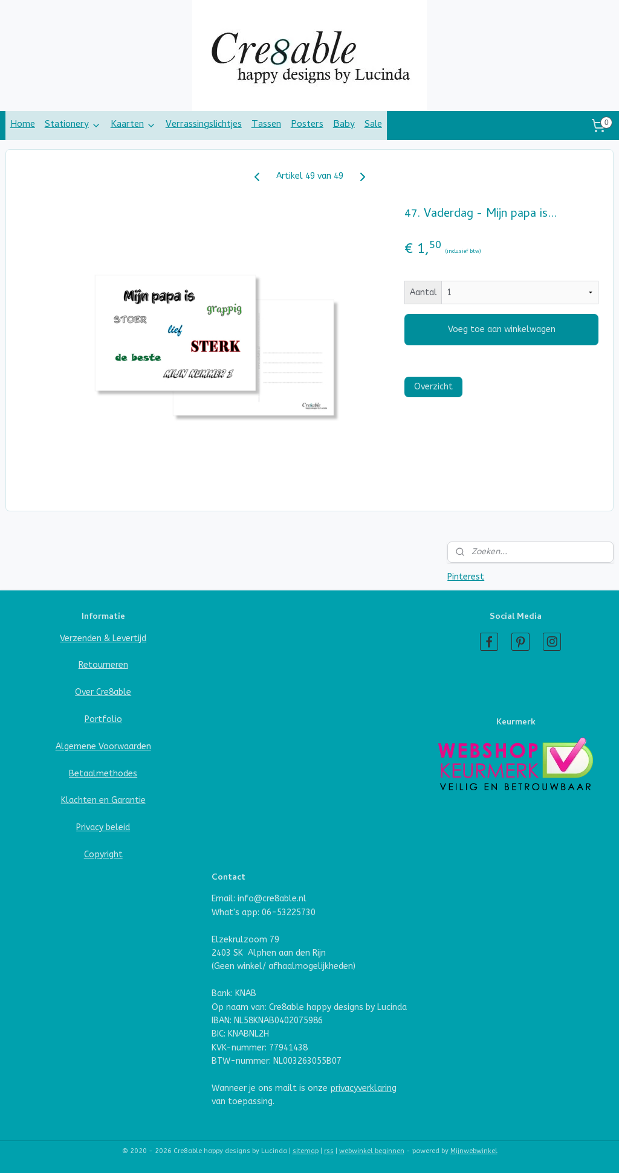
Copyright (103, 854)
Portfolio (103, 719)
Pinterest (465, 577)
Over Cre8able (103, 692)
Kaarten (133, 125)
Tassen (266, 125)
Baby (344, 125)
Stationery (73, 125)
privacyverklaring (363, 1088)
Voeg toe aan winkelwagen (502, 329)
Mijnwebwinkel (473, 1151)
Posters (307, 125)
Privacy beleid (103, 827)
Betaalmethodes (103, 774)
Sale (373, 125)
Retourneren (103, 665)
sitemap (306, 1151)
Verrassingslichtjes (204, 125)
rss (329, 1151)
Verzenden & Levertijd (103, 638)
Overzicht (433, 387)
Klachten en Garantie (103, 800)
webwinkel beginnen (371, 1151)
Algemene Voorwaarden (103, 746)
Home (22, 125)
